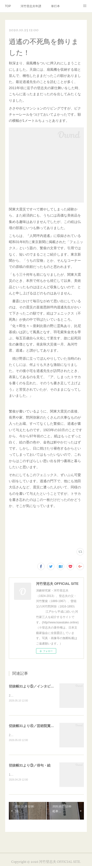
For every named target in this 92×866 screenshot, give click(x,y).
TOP (8, 6)
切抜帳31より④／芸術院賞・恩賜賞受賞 (40, 726)
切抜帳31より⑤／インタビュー (33, 686)
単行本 (55, 6)
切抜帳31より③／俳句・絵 (30, 766)
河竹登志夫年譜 (31, 6)
